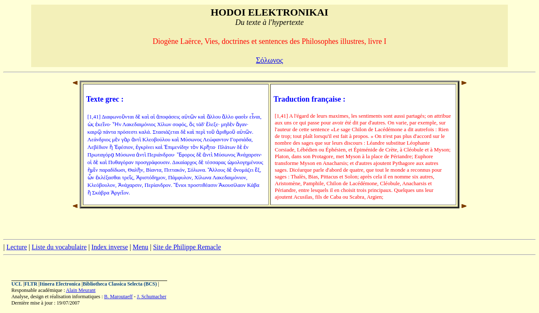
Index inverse (109, 247)
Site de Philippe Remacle (187, 247)
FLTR (30, 284)
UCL (16, 284)
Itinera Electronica (60, 284)
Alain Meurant (81, 290)
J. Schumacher (151, 297)
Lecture (16, 247)
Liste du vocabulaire (59, 247)
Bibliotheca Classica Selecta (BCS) (120, 284)
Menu (140, 247)
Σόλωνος (269, 60)
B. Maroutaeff (118, 297)
